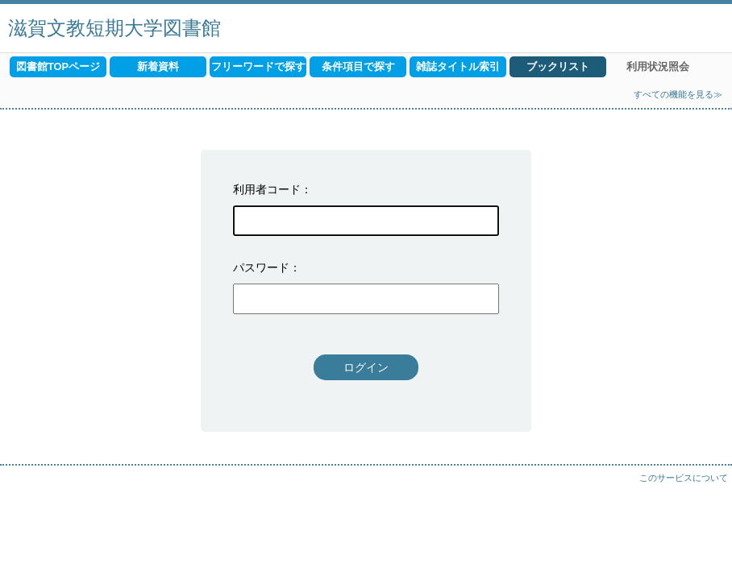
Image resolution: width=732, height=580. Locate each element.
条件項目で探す (358, 66)
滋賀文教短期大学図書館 (114, 28)
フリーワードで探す (258, 66)
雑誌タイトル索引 (458, 66)
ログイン (366, 367)
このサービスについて (683, 478)
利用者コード (267, 189)
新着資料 (158, 66)
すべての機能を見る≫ (678, 94)
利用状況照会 (657, 66)
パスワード (261, 267)
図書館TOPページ (58, 66)
